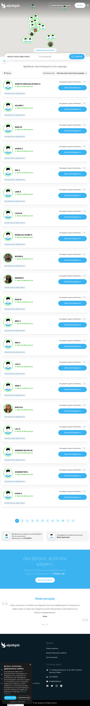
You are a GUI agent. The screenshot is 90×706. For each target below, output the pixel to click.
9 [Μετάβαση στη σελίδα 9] (57, 521)
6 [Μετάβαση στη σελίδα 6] (42, 521)
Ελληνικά (11, 705)
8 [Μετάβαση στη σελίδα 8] (52, 521)
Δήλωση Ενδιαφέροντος (72, 87)
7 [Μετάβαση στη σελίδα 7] (47, 521)
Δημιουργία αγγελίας (45, 580)
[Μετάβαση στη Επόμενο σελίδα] (68, 521)
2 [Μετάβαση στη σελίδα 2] (22, 521)
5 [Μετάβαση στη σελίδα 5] (37, 521)
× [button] (30, 664)
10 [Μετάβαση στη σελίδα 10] (63, 521)
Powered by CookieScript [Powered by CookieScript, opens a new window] (17, 702)
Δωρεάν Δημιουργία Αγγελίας (61, 5)
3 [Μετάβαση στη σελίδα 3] (27, 521)
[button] (53, 37)
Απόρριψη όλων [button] (24, 698)
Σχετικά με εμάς (52, 657)
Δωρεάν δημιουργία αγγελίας (56, 653)
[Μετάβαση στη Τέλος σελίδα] (73, 521)
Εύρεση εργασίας (52, 648)
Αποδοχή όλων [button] (10, 698)
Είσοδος (80, 5)
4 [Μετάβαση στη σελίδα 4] (32, 521)
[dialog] (17, 683)
